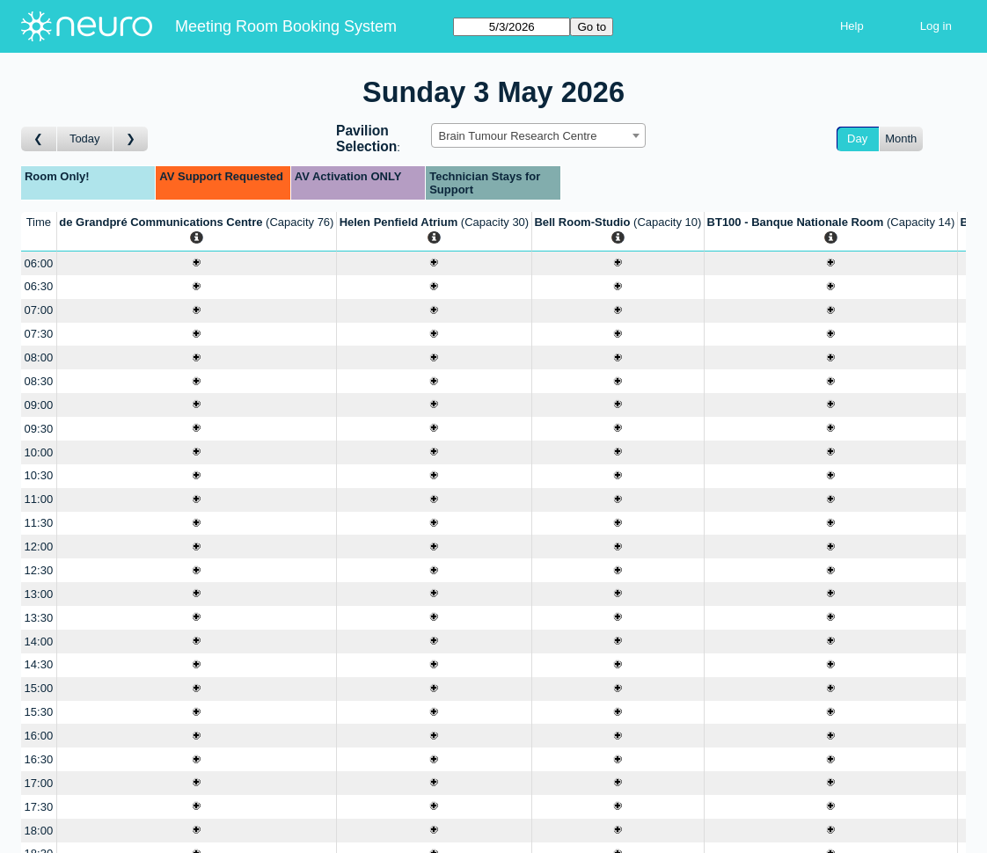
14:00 (39, 641)
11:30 (39, 522)
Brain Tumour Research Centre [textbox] (518, 135)
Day (857, 138)
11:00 (39, 499)
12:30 (39, 570)
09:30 (39, 428)
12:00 (39, 546)
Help (852, 26)
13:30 (39, 617)
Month (901, 138)
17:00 (39, 783)
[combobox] (538, 135)
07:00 (39, 310)
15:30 (39, 711)
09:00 (39, 405)
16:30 (39, 759)
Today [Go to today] (84, 138)
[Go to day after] (131, 139)
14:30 (39, 664)
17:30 (39, 806)
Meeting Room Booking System (286, 26)
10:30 (39, 475)
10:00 (39, 452)
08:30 (39, 381)
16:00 (39, 735)
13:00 (39, 594)
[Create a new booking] (196, 263)
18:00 (39, 830)
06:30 (39, 286)
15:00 (39, 688)
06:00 (39, 263)
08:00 (39, 357)
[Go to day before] (39, 139)
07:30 (39, 333)
